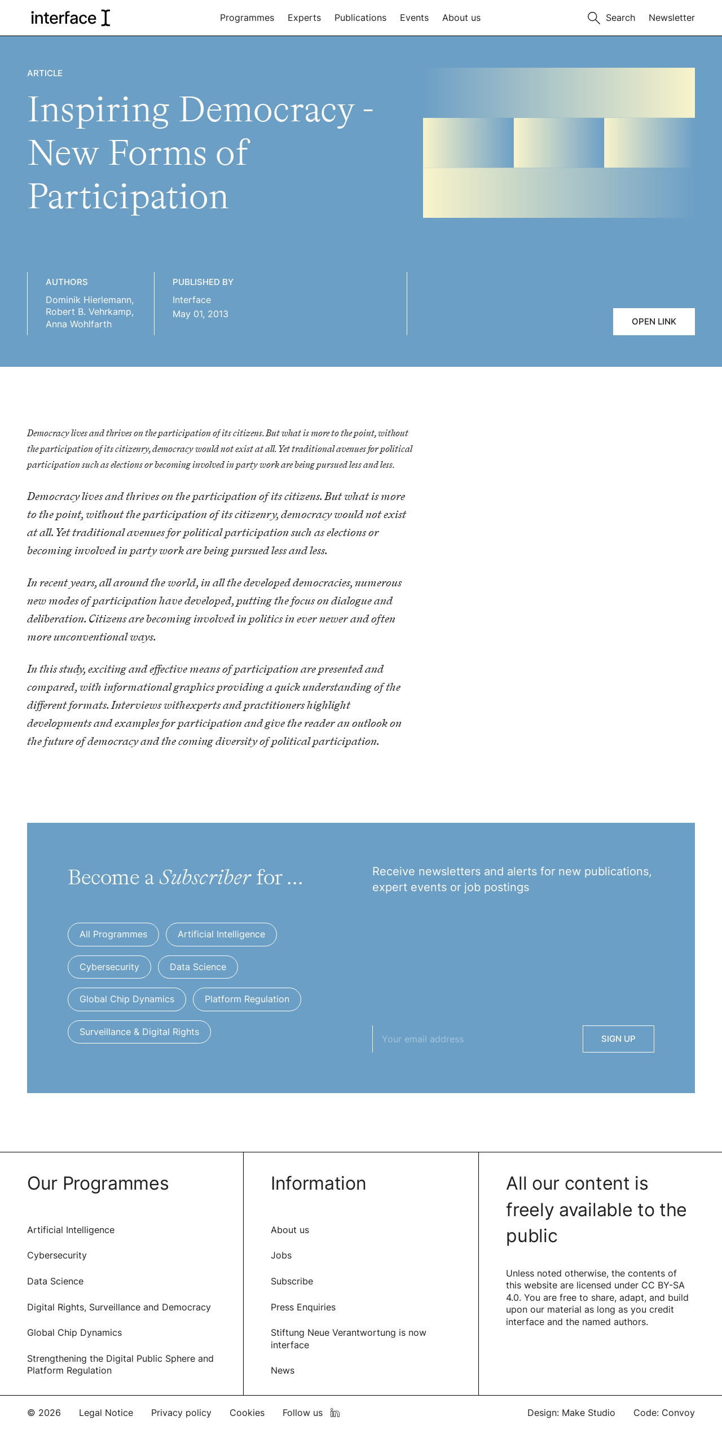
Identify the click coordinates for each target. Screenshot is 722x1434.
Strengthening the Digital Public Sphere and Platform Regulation (120, 1364)
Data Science (55, 1281)
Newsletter (672, 17)
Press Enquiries (303, 1307)
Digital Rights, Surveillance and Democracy (119, 1307)
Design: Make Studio (571, 1412)
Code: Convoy (664, 1412)
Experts (304, 17)
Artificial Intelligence (71, 1229)
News (282, 1370)
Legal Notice (106, 1412)
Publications (360, 17)
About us (461, 17)
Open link (654, 321)
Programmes (247, 17)
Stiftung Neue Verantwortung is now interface (348, 1338)
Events (414, 17)
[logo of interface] (69, 18)
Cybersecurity (57, 1255)
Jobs (281, 1255)
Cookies (247, 1412)
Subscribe (292, 1281)
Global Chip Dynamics (74, 1332)
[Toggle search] (611, 16)
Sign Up (618, 1039)
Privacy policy (181, 1412)
